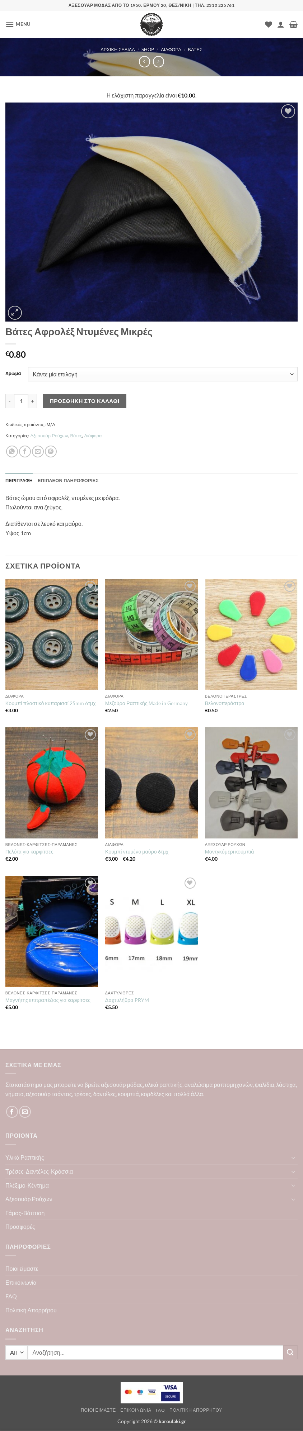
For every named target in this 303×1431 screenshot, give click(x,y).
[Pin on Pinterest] (51, 451)
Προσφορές (20, 1226)
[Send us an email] (25, 1112)
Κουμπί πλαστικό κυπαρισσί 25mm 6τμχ (50, 703)
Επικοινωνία (21, 1282)
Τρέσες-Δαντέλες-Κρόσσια (39, 1171)
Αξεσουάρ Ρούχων (49, 435)
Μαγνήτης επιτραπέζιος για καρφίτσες (47, 1000)
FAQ (11, 1296)
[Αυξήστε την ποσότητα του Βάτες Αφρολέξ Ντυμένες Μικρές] (32, 401)
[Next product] (144, 61)
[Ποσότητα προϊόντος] (21, 401)
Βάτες (195, 49)
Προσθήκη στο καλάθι (85, 401)
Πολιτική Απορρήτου (31, 1310)
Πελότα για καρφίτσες (29, 851)
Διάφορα (171, 49)
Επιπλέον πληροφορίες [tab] (68, 480)
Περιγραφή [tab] (19, 480)
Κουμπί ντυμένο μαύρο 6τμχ (137, 851)
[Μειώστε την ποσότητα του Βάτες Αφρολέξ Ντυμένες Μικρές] (9, 401)
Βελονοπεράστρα (224, 703)
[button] (18, 24)
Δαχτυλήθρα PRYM (127, 1000)
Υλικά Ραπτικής (24, 1157)
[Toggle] (293, 1157)
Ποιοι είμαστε (21, 1268)
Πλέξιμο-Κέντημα (27, 1185)
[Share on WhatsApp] (12, 451)
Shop (147, 49)
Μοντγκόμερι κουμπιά (229, 851)
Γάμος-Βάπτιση (25, 1212)
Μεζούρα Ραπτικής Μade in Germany (146, 703)
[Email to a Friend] (38, 451)
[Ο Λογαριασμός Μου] (280, 24)
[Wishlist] (268, 24)
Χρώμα (13, 373)
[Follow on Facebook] (12, 1112)
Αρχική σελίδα (118, 49)
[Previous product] (158, 61)
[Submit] (290, 1352)
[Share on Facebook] (25, 451)
